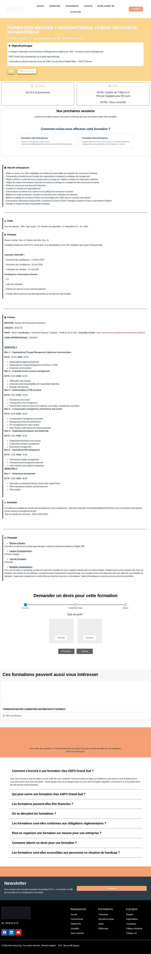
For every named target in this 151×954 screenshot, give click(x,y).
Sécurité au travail (106, 919)
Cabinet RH (76, 924)
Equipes (129, 914)
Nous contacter (77, 933)
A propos (88, 6)
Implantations (132, 919)
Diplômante (103, 928)
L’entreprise (131, 924)
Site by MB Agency (71, 945)
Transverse (103, 914)
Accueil (40, 6)
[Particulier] (61, 628)
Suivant (84, 651)
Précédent (66, 651)
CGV (60, 945)
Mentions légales (49, 945)
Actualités (75, 12)
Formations (54, 6)
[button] (11, 71)
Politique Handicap (134, 928)
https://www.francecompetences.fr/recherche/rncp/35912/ (121, 333)
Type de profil (74, 614)
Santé (100, 924)
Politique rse (131, 933)
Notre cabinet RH (106, 6)
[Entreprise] (90, 628)
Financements (72, 6)
